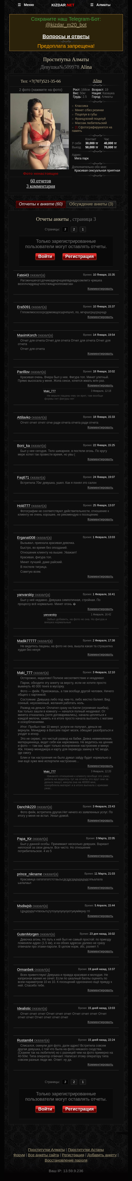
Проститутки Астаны (86, 1149)
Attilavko (24, 417)
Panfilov (24, 372)
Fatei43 (23, 275)
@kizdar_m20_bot (66, 25)
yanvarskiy (26, 595)
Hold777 (24, 506)
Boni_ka (24, 446)
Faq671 (23, 477)
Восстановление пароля (66, 1160)
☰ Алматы (100, 5)
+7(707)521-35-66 (45, 81)
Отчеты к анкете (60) (40, 204)
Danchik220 (27, 807)
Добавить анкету (102, 1155)
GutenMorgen (28, 934)
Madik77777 (27, 641)
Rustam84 (25, 1040)
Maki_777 (50, 391)
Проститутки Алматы (46, 1149)
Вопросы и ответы (66, 36)
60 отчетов (40, 180)
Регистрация (79, 256)
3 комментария (40, 186)
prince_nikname (30, 874)
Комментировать (100, 289)
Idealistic (24, 1008)
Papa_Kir (25, 839)
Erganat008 (26, 538)
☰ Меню (26, 5)
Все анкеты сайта (43, 1155)
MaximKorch (27, 335)
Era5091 (24, 307)
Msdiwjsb (25, 906)
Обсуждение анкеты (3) (91, 204)
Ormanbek (26, 970)
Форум (19, 1155)
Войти (45, 256)
